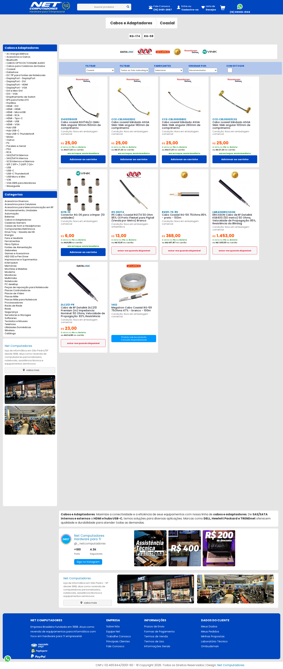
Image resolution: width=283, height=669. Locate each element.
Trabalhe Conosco (118, 636)
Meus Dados (209, 626)
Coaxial (167, 23)
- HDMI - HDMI (12, 109)
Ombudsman (210, 646)
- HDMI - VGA (12, 124)
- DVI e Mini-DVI (14, 91)
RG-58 (148, 36)
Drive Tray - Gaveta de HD (20, 232)
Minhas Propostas (213, 636)
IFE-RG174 (117, 212)
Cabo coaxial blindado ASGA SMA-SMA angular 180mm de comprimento (130, 125)
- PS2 (8, 149)
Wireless (10, 330)
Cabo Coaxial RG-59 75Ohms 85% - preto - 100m (184, 216)
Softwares (11, 318)
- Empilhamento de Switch (20, 97)
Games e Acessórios (17, 253)
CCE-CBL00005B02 (174, 119)
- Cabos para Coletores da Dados (25, 66)
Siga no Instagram (88, 562)
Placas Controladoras (18, 290)
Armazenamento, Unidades (21, 210)
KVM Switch (11, 263)
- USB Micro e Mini (15, 177)
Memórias (11, 266)
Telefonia (10, 324)
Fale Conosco (115, 646)
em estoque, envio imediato (83, 153)
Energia (9, 235)
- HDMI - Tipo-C (14, 118)
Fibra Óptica (12, 244)
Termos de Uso (154, 641)
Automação (12, 214)
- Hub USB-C (12, 131)
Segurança (11, 312)
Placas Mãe (11, 296)
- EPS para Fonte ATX (17, 100)
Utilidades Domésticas (18, 327)
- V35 (8, 180)
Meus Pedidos (210, 631)
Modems (10, 272)
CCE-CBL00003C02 (224, 119)
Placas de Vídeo (14, 293)
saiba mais (30, 370)
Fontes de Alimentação (18, 247)
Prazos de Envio (154, 626)
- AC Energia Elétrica (16, 54)
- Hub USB (10, 127)
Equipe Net (113, 631)
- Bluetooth (11, 60)
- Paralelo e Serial (15, 146)
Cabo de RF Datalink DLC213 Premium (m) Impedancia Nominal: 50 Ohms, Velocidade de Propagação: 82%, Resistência (83, 312)
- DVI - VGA (11, 94)
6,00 (67, 236)
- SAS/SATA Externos (16, 155)
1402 (114, 304)
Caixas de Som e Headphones (23, 226)
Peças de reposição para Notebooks (26, 287)
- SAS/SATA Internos (16, 158)
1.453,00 (223, 236)
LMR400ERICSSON (223, 212)
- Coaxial (10, 69)
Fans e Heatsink (14, 238)
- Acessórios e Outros (17, 57)
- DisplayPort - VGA (16, 88)
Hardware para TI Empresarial (47, 11)
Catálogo (10, 333)
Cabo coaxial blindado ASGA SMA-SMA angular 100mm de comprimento (231, 125)
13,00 (118, 236)
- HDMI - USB (12, 121)
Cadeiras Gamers (15, 223)
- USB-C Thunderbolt (17, 174)
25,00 (69, 143)
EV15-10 (65, 212)
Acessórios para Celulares (20, 204)
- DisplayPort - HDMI (16, 85)
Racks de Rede (13, 306)
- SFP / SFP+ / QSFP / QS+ (19, 164)
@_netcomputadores (90, 543)
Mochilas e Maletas (16, 269)
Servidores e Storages (18, 315)
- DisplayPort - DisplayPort (20, 78)
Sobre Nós (113, 626)
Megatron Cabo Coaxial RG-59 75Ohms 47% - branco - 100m (131, 309)
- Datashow (11, 72)
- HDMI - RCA (12, 115)
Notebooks (11, 281)
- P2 (7, 143)
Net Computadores (18, 346)
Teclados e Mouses (16, 321)
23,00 (69, 328)
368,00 (171, 236)
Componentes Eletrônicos (20, 229)
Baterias (9, 217)
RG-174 (135, 36)
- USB (8, 167)
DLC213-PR (67, 304)
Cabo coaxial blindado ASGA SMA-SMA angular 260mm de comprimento (181, 125)
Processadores (14, 303)
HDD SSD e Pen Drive (16, 256)
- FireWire (10, 103)
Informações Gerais (157, 646)
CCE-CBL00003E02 (123, 119)
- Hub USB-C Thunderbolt (19, 134)
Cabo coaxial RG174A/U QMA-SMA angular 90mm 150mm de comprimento (83, 125)
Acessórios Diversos (17, 201)
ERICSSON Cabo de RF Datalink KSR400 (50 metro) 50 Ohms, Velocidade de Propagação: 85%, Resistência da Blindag (234, 219)
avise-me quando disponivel (133, 250)
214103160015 (69, 119)
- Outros (9, 140)
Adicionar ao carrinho (83, 159)
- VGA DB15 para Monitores (20, 183)
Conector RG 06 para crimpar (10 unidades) (82, 216)
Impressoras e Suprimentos (21, 260)
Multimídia (11, 278)
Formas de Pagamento (159, 631)
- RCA (8, 152)
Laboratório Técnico (214, 641)
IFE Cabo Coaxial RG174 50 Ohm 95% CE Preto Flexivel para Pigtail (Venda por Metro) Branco (132, 217)
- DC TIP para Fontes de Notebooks (25, 75)
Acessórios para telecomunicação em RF (29, 207)
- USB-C (9, 171)
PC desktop (11, 284)
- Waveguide (12, 186)
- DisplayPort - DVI (15, 81)
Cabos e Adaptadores (131, 23)
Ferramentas (12, 241)
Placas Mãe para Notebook (21, 300)
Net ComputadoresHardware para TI (89, 537)
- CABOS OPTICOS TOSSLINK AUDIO (25, 63)
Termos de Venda (156, 636)
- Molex (9, 137)
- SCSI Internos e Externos (19, 161)
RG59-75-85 (169, 212)
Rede (8, 309)
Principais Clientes (118, 641)
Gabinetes (11, 250)
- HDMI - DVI (11, 106)
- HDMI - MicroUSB (15, 112)
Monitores (10, 275)
